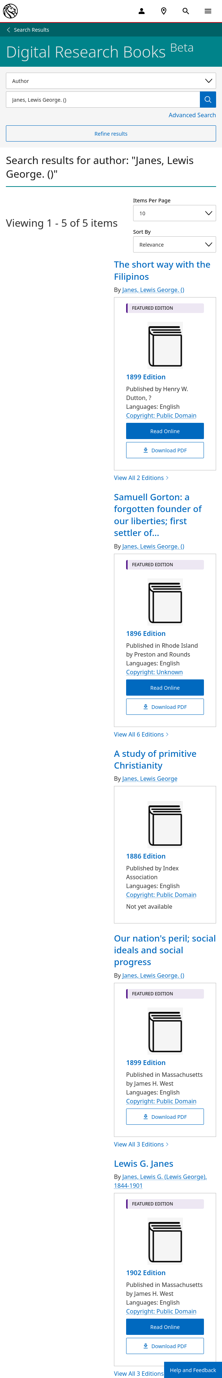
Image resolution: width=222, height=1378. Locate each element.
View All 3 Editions (141, 1144)
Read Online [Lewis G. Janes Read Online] (165, 1326)
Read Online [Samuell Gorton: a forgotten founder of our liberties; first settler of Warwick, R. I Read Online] (165, 687)
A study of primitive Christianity (155, 759)
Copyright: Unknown (154, 672)
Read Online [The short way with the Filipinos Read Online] (165, 431)
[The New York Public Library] (10, 11)
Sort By (142, 231)
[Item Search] (103, 99)
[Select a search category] (111, 81)
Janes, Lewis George (150, 779)
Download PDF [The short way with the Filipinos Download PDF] (165, 450)
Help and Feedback (193, 1370)
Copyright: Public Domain (161, 415)
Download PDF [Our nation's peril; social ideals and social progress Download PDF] (165, 1116)
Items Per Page (151, 200)
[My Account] (142, 11)
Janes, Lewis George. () (153, 290)
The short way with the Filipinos (162, 270)
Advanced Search (192, 115)
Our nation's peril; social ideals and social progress (165, 950)
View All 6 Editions (141, 734)
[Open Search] (186, 11)
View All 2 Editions (141, 478)
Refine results (110, 133)
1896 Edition (146, 633)
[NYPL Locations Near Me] (164, 11)
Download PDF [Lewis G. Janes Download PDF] (165, 1346)
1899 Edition (146, 376)
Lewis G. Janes (143, 1163)
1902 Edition (146, 1272)
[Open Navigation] (208, 11)
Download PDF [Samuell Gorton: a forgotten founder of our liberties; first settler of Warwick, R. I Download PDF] (165, 706)
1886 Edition (146, 856)
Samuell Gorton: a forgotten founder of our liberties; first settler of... (158, 515)
